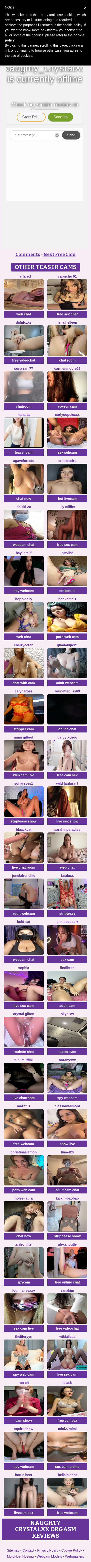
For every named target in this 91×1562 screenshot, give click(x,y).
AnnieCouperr (67, 922)
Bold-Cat (23, 922)
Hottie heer (24, 1475)
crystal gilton (23, 1014)
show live (67, 1144)
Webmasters (74, 1556)
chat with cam (23, 683)
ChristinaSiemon (24, 1152)
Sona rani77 (23, 368)
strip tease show (67, 1236)
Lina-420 (67, 1152)
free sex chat (67, 314)
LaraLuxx (67, 876)
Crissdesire (67, 461)
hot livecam (67, 499)
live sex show (67, 821)
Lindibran (67, 968)
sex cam (67, 960)
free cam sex (67, 775)
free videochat (23, 360)
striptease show (24, 821)
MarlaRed (24, 276)
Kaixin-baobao (67, 1198)
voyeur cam (67, 406)
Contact (28, 1550)
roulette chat (23, 1052)
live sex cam (24, 1006)
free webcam (23, 1144)
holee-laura (24, 1198)
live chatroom (24, 1098)
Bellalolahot (67, 1475)
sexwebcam (67, 452)
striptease (67, 591)
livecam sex (23, 1513)
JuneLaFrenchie (23, 876)
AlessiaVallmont (67, 1106)
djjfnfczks (24, 322)
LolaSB (67, 1383)
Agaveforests (23, 461)
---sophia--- (24, 968)
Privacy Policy (47, 1550)
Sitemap (13, 1550)
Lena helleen (67, 322)
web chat (24, 314)
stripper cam (23, 729)
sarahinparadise (67, 829)
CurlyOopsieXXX (67, 415)
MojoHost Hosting (20, 1556)
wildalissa (67, 1337)
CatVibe (67, 553)
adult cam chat (67, 1190)
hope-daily (23, 599)
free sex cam (67, 545)
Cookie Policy (71, 1550)
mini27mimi (67, 1429)
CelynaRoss (24, 691)
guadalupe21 (67, 645)
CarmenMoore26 (67, 368)
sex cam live (24, 1328)
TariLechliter (24, 1244)
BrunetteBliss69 (67, 691)
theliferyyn (23, 1337)
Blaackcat (24, 829)
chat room (67, 360)
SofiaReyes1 (23, 783)
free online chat (67, 1282)
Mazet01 (23, 1106)
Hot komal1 (67, 599)
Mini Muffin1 (24, 1060)
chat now (23, 499)
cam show (24, 1420)
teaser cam (24, 452)
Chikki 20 (24, 507)
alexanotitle (67, 1244)
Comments (28, 254)
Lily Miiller (67, 507)
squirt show (23, 1429)
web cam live (23, 775)
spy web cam (23, 1374)
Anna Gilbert (23, 737)
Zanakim (67, 1290)
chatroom (24, 406)
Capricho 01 (67, 276)
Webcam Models (49, 1556)
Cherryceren (23, 645)
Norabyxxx (67, 1060)
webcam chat (23, 545)
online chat (67, 729)
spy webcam (24, 591)
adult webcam (67, 683)
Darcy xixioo (67, 737)
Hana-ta (24, 415)
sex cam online (67, 1467)
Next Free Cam (59, 254)
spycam (23, 1282)
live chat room (23, 867)
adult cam (67, 1006)
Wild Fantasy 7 (67, 783)
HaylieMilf (24, 553)
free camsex (67, 1420)
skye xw (67, 1014)
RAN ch (23, 1383)
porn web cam (67, 637)
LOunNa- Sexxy (23, 1290)
